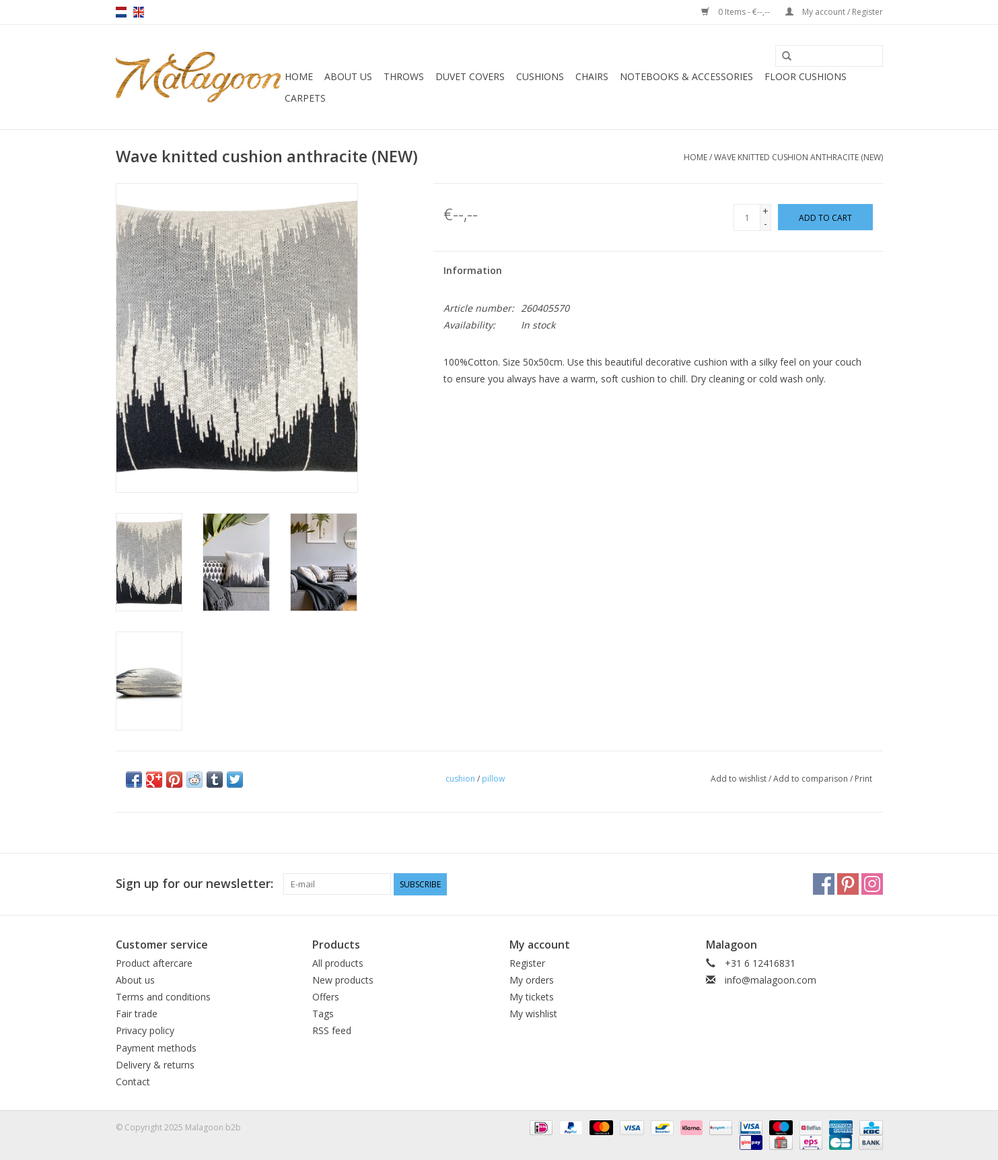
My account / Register (834, 12)
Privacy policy (145, 1030)
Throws (404, 76)
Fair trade (136, 1013)
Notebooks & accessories (686, 76)
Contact (133, 1081)
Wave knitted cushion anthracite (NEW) (798, 157)
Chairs (591, 76)
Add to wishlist (739, 778)
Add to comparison (811, 778)
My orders (531, 980)
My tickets (531, 996)
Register (527, 963)
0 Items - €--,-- (736, 12)
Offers (325, 996)
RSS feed (331, 1030)
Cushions (540, 76)
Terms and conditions (163, 996)
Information (472, 270)
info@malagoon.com (770, 980)
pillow (493, 778)
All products (337, 963)
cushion (460, 778)
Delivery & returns (155, 1064)
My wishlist (533, 1013)
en (138, 12)
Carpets (305, 98)
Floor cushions (805, 76)
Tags (323, 1013)
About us (348, 76)
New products (342, 980)
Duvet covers (470, 76)
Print (863, 778)
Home (299, 76)
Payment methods (156, 1048)
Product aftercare (154, 963)
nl (121, 12)
